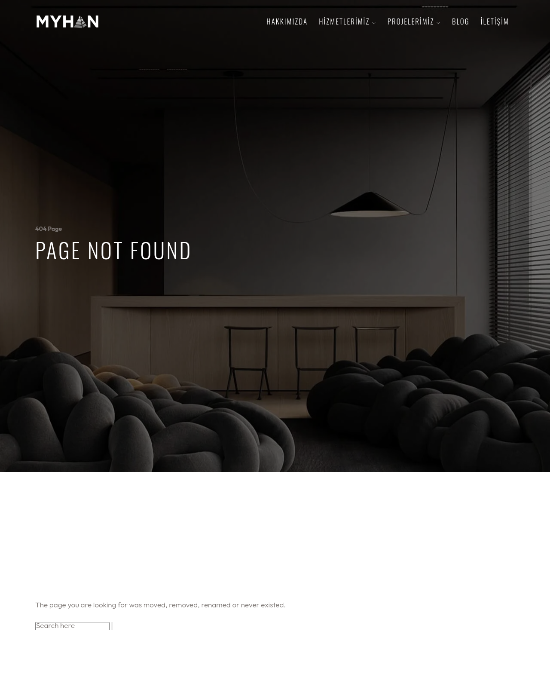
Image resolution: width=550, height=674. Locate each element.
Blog (461, 21)
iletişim (495, 21)
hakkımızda (287, 21)
